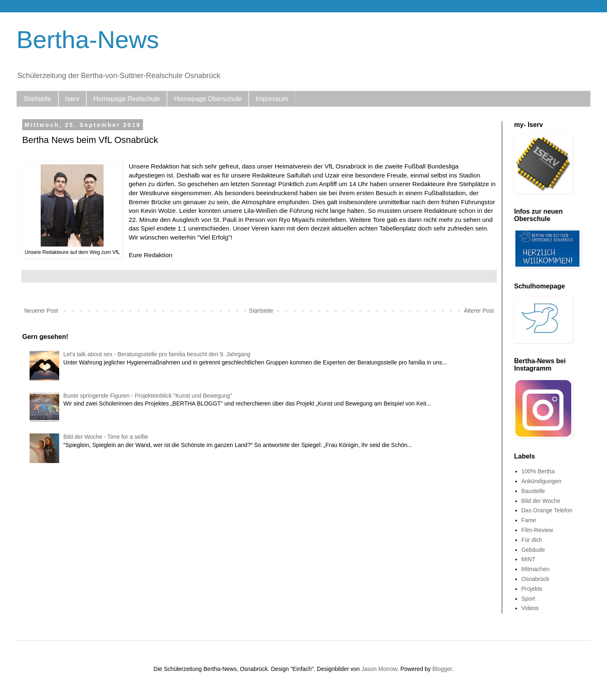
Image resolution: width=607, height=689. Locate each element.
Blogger (442, 669)
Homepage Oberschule (208, 98)
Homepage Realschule (126, 98)
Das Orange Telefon (547, 510)
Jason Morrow (379, 669)
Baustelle (533, 491)
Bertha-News (87, 39)
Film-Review (537, 530)
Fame (529, 520)
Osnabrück (535, 579)
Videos (530, 608)
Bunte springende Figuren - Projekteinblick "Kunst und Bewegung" (147, 395)
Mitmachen (535, 569)
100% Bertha (538, 471)
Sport (528, 598)
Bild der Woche (541, 501)
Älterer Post (479, 310)
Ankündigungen (541, 481)
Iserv (72, 98)
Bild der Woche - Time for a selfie (105, 436)
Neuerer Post (41, 310)
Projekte (532, 588)
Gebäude (533, 549)
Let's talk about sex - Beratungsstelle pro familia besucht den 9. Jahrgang (156, 354)
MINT (528, 559)
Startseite (37, 98)
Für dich (532, 540)
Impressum (272, 98)
